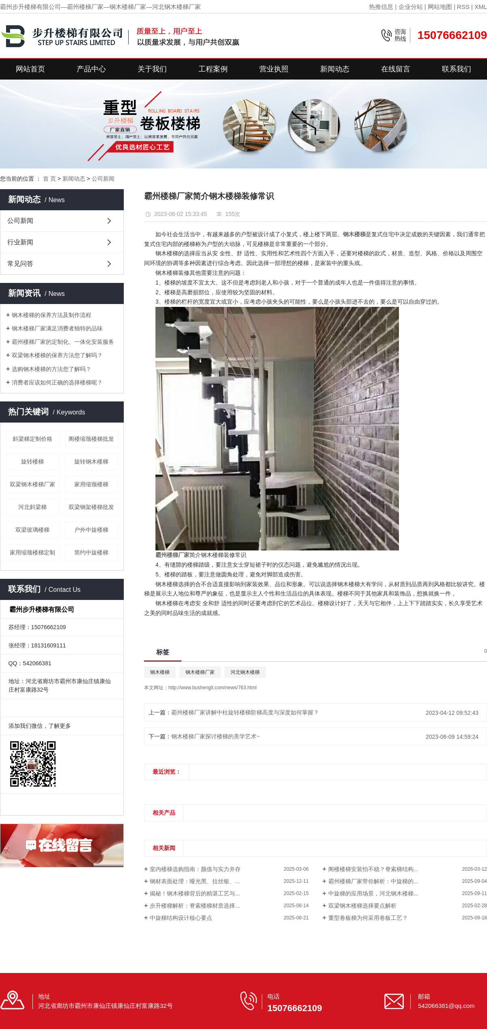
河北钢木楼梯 (245, 672)
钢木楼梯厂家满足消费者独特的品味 (57, 328)
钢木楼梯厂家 (200, 672)
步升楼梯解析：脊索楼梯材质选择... (195, 905)
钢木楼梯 (160, 672)
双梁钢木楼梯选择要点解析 (362, 905)
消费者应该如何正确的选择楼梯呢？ (57, 382)
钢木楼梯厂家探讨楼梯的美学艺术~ (215, 736)
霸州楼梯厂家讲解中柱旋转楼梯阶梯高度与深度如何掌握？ (245, 712)
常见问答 (20, 263)
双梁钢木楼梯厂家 (32, 484)
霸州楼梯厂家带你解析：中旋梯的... (373, 881)
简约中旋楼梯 (91, 552)
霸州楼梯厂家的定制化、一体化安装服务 (63, 342)
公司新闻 (103, 178)
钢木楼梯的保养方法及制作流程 (51, 315)
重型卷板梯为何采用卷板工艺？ (368, 918)
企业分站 (411, 6)
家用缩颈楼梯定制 (32, 552)
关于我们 (152, 69)
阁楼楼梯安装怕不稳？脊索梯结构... (373, 869)
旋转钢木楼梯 (91, 461)
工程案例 (213, 69)
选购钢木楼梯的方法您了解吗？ (51, 369)
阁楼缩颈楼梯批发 (91, 439)
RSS (463, 6)
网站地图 (440, 6)
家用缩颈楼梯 (91, 484)
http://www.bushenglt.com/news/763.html (212, 687)
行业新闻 (20, 242)
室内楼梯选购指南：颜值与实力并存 (195, 869)
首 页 (49, 178)
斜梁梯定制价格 (32, 439)
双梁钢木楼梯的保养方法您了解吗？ (57, 355)
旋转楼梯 (32, 461)
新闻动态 (334, 69)
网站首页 (30, 69)
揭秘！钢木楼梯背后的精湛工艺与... (195, 893)
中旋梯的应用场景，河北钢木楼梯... (373, 893)
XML (480, 6)
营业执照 (274, 69)
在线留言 (395, 69)
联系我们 (456, 69)
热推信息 (381, 6)
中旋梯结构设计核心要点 (181, 918)
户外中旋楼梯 (91, 529)
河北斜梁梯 (32, 507)
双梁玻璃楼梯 (32, 529)
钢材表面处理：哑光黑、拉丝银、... (195, 881)
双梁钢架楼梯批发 (91, 507)
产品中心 (91, 69)
